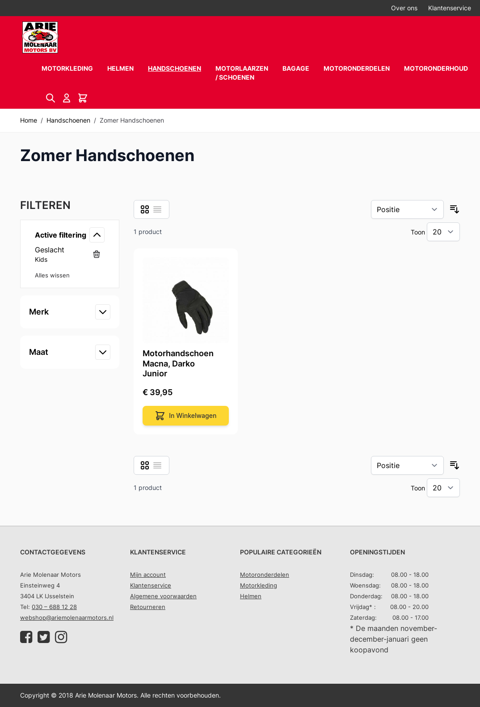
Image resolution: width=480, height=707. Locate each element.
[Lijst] (157, 209)
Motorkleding (67, 68)
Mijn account (148, 574)
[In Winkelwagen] (186, 416)
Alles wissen (52, 275)
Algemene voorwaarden (163, 596)
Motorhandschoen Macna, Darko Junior (178, 363)
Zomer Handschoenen (132, 120)
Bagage (295, 68)
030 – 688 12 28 (54, 606)
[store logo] (40, 37)
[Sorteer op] (407, 209)
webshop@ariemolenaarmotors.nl (67, 617)
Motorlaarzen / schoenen (241, 72)
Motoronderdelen (357, 68)
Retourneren (147, 606)
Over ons (404, 8)
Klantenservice (449, 8)
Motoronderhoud (436, 68)
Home (28, 120)
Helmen (120, 68)
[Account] (66, 98)
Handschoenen (174, 68)
